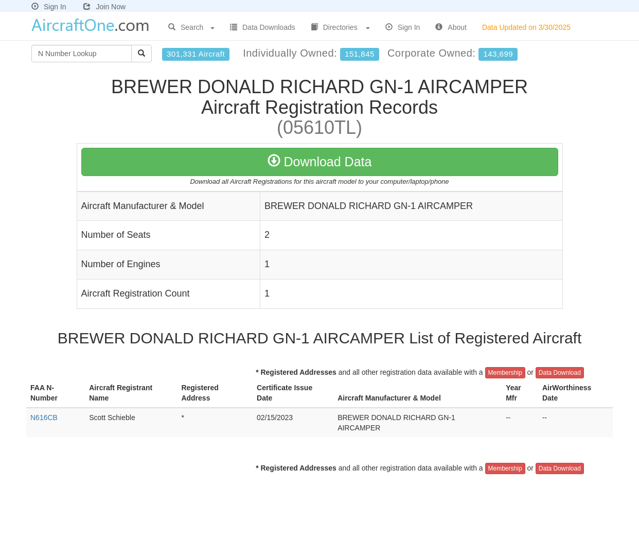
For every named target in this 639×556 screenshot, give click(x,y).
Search (191, 27)
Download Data (320, 161)
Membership (505, 372)
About (451, 27)
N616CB (44, 417)
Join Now (104, 7)
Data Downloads (262, 27)
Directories (340, 27)
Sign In (48, 7)
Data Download (560, 372)
